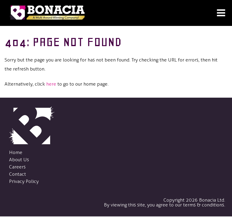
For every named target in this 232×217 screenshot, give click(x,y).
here (51, 84)
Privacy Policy (24, 181)
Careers (17, 167)
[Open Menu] (221, 13)
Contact (17, 174)
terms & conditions (203, 205)
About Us (19, 159)
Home (15, 152)
